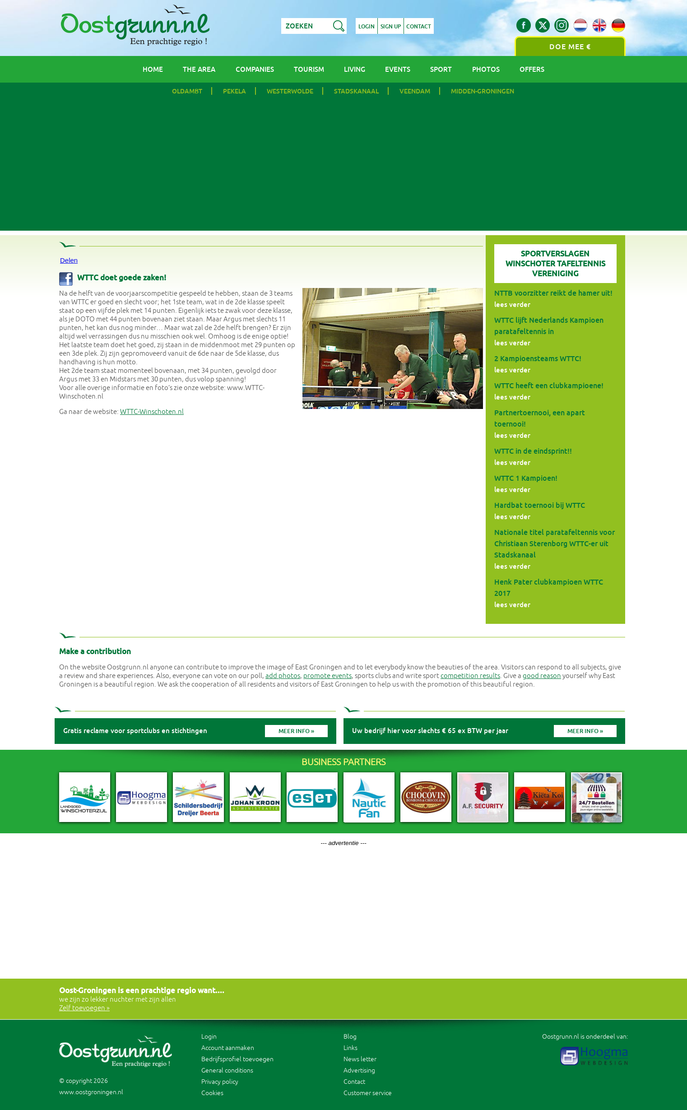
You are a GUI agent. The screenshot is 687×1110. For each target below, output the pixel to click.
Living (354, 69)
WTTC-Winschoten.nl (152, 412)
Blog (350, 1036)
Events (397, 69)
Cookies (212, 1093)
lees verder (512, 304)
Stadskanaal (356, 91)
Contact (419, 26)
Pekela (234, 91)
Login (366, 26)
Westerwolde (290, 91)
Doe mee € (570, 46)
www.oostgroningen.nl (91, 1092)
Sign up (391, 26)
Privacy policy (219, 1082)
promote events (327, 676)
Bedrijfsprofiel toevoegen (237, 1059)
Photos (486, 69)
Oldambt (187, 91)
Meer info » (296, 731)
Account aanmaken (227, 1048)
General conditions (227, 1070)
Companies (255, 69)
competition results (470, 676)
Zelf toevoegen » (84, 1008)
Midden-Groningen (482, 91)
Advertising (359, 1070)
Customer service (368, 1093)
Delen (69, 260)
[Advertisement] (343, 167)
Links (350, 1048)
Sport (441, 69)
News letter (360, 1059)
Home (153, 69)
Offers (532, 69)
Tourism (309, 69)
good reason (542, 676)
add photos (282, 676)
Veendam (414, 91)
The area (199, 69)
